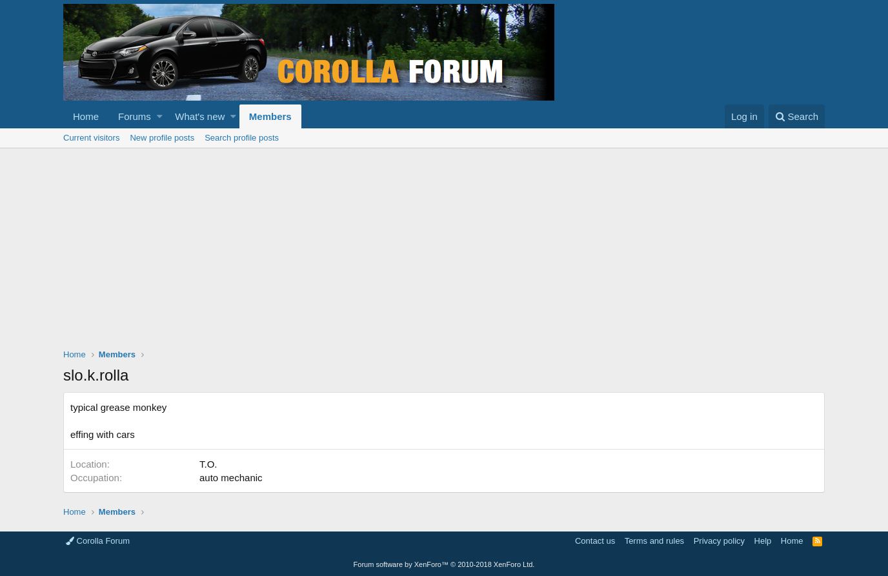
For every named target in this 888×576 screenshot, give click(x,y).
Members (270, 116)
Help (763, 541)
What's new (200, 116)
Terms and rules (654, 541)
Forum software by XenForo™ (444, 564)
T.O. (208, 464)
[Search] (797, 116)
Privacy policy (719, 541)
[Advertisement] (444, 245)
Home (86, 116)
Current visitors (91, 138)
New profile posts (162, 138)
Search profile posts (242, 138)
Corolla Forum (98, 541)
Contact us (595, 541)
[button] (160, 116)
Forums (134, 116)
